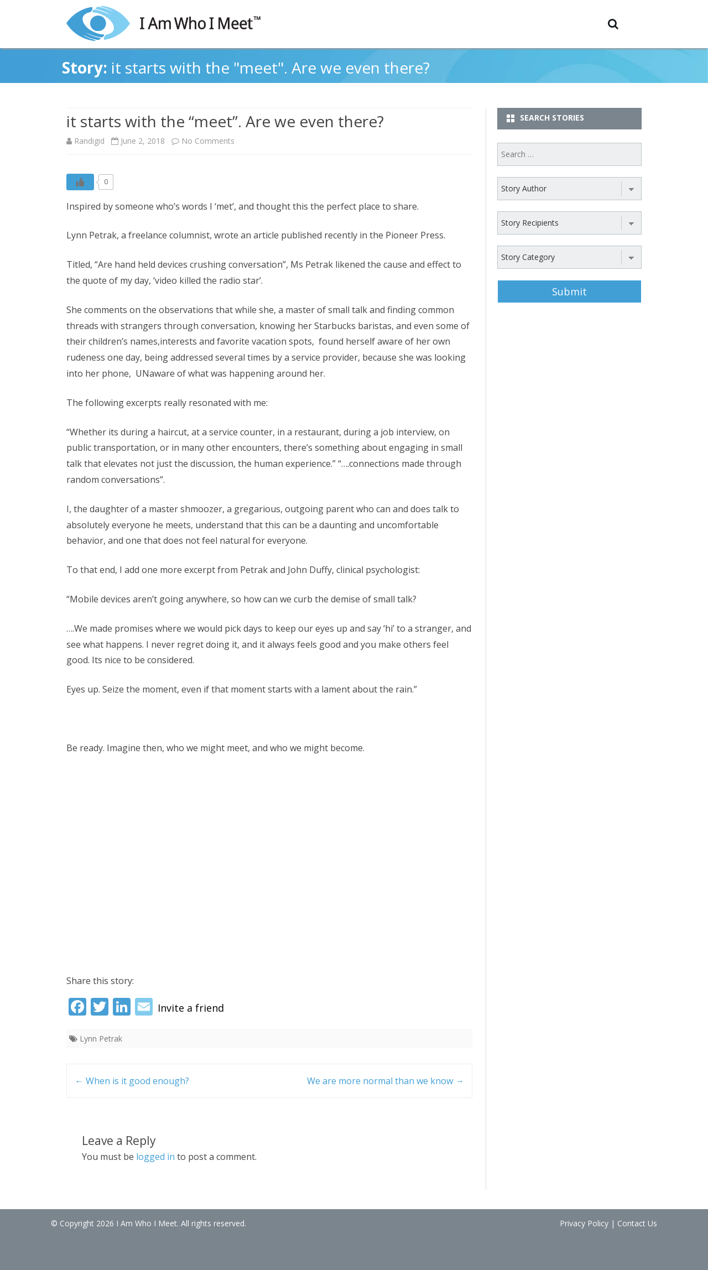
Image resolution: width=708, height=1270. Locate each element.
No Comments (208, 141)
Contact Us (637, 1223)
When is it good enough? (132, 1081)
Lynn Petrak (101, 1038)
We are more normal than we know (385, 1081)
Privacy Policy (584, 1223)
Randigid (89, 141)
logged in (155, 1157)
